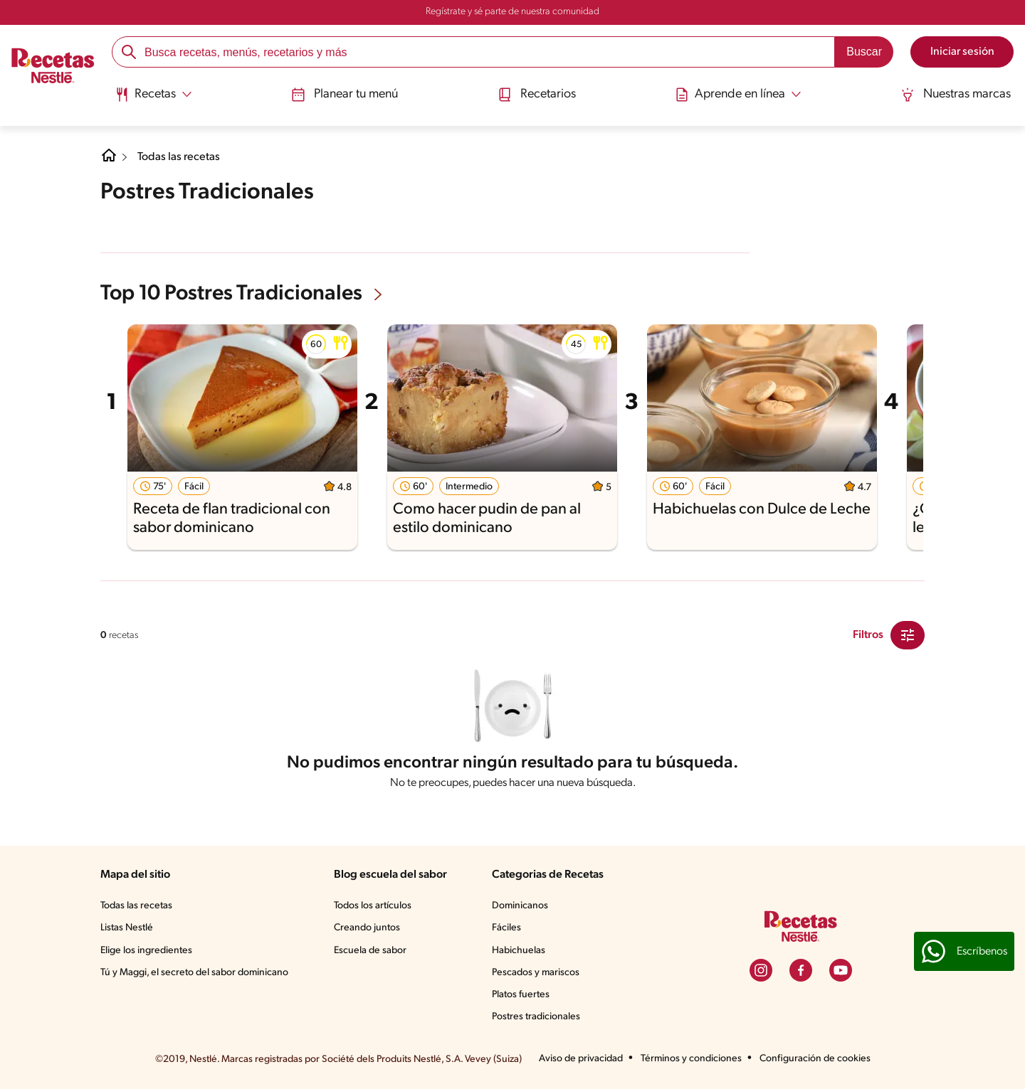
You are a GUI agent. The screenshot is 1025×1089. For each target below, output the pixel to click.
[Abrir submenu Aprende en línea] (738, 94)
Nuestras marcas (955, 94)
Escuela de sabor (370, 950)
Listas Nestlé (126, 928)
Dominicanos (520, 906)
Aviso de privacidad (581, 1058)
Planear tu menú (344, 94)
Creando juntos (367, 928)
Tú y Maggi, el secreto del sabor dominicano (194, 972)
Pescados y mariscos (535, 972)
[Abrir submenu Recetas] (153, 94)
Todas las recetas (178, 157)
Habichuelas (518, 950)
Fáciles (506, 928)
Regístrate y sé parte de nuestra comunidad (512, 11)
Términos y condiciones (691, 1058)
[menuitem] (153, 100)
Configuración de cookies (815, 1058)
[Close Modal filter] (907, 635)
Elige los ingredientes (146, 950)
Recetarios (537, 94)
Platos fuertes (521, 994)
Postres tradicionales (536, 1016)
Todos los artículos (372, 906)
